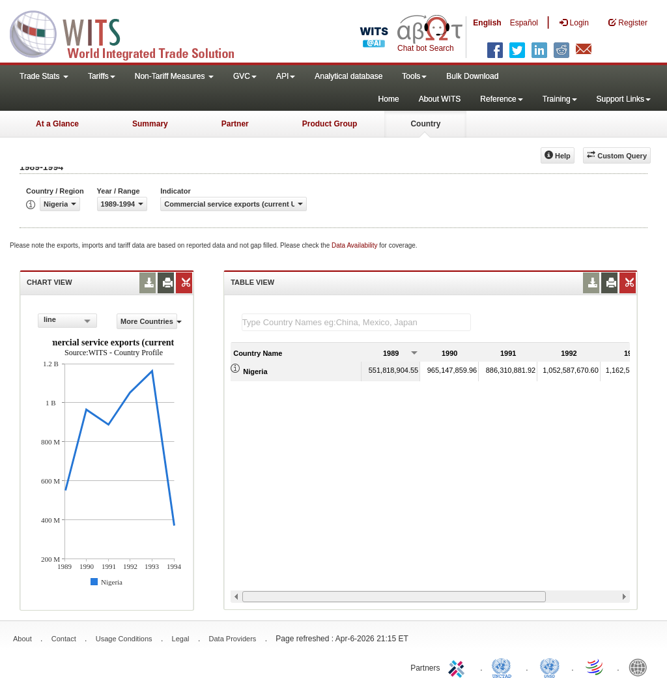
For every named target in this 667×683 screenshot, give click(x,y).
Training (560, 99)
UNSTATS (550, 667)
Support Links (624, 99)
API (285, 76)
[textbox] (356, 322)
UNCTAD (504, 667)
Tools (414, 76)
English (487, 22)
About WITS (440, 99)
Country (425, 123)
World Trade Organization (595, 667)
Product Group (330, 123)
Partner (235, 123)
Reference (501, 99)
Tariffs (101, 76)
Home (388, 99)
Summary (150, 123)
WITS (130, 32)
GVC (245, 76)
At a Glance (57, 123)
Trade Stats (44, 76)
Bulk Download (472, 76)
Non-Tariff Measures (174, 76)
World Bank (641, 667)
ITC (459, 667)
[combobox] (67, 320)
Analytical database (348, 76)
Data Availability (355, 245)
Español (524, 22)
